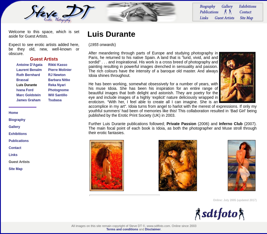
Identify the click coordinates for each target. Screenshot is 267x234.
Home (13, 113)
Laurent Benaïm (29, 70)
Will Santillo (57, 95)
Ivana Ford (25, 90)
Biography (17, 120)
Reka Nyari (57, 85)
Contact (15, 148)
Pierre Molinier (59, 70)
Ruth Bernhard (28, 75)
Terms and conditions (122, 229)
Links (13, 155)
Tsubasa (55, 100)
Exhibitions (18, 134)
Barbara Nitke (59, 80)
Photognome (58, 90)
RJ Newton (57, 75)
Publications (19, 141)
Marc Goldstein (29, 95)
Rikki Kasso (57, 65)
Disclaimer (153, 229)
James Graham (29, 100)
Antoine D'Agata (30, 65)
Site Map (15, 169)
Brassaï (23, 80)
